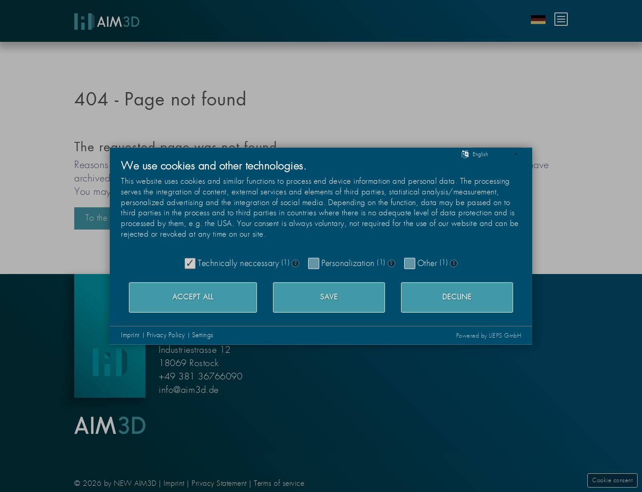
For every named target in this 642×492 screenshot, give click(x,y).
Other (427, 263)
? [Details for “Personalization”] (391, 263)
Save (329, 297)
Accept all (193, 297)
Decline (457, 297)
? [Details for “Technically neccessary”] (295, 263)
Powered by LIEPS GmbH (489, 335)
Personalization (348, 263)
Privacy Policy (166, 335)
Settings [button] (202, 335)
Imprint (130, 335)
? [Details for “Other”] (454, 263)
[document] (321, 206)
